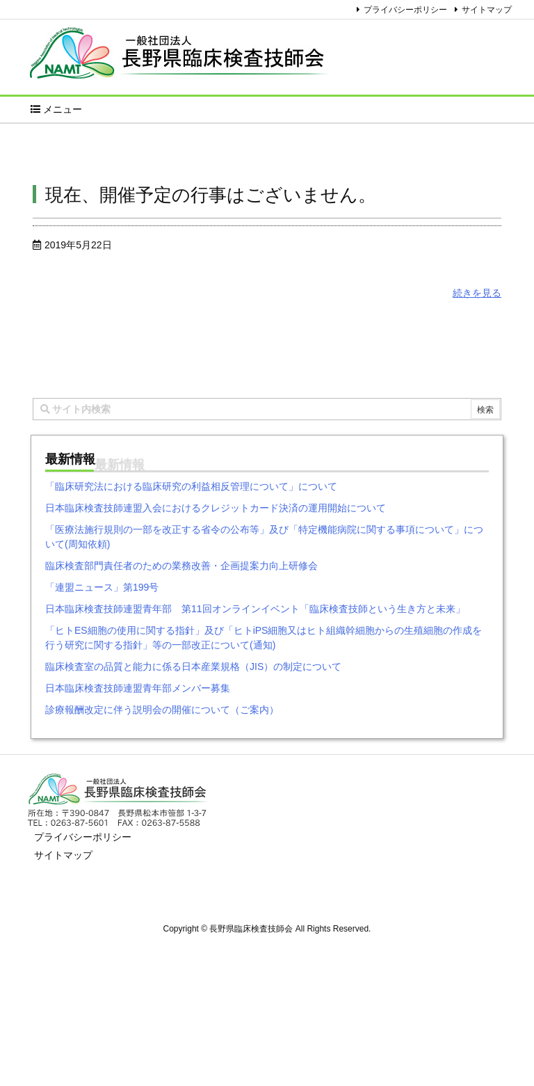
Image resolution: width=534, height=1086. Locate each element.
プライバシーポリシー (405, 10)
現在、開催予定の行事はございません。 (210, 194)
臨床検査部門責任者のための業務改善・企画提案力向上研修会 (181, 565)
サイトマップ (487, 10)
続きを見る (477, 292)
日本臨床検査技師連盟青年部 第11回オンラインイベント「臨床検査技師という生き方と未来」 (255, 608)
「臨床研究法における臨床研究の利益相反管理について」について (191, 486)
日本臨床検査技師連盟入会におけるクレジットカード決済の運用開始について (215, 507)
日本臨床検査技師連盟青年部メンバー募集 (137, 688)
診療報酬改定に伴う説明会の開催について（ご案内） (162, 709)
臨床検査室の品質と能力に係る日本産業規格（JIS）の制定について (193, 666)
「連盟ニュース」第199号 (102, 587)
